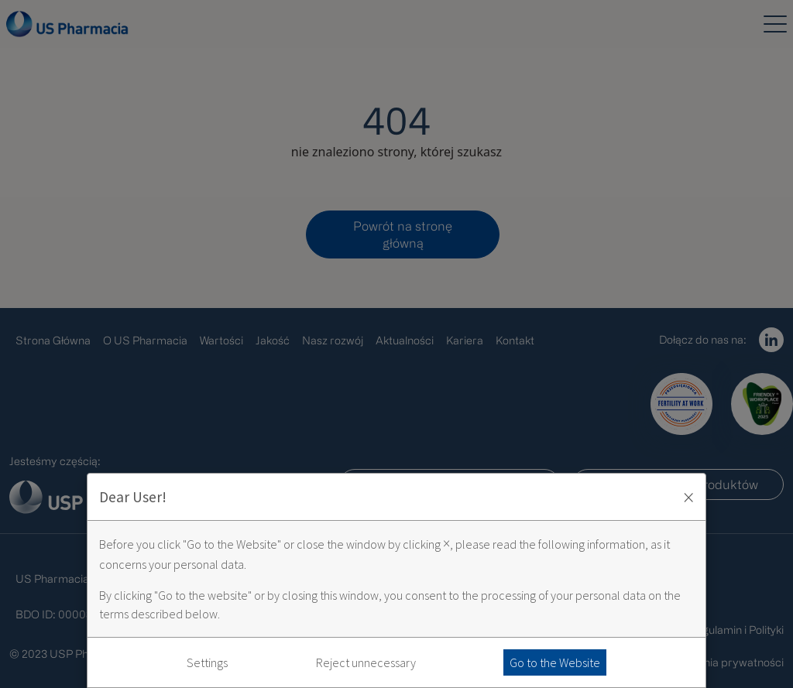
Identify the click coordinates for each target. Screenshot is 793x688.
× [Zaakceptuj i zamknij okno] (688, 496)
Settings (207, 662)
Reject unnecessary (366, 662)
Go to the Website (555, 662)
